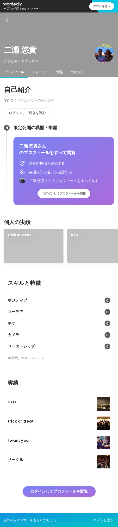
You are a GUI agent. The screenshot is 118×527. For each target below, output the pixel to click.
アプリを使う (101, 6)
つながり (77, 72)
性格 (59, 72)
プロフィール (14, 72)
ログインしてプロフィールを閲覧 (64, 193)
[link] (33, 246)
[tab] (14, 72)
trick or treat (19, 234)
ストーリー (40, 72)
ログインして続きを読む (27, 112)
